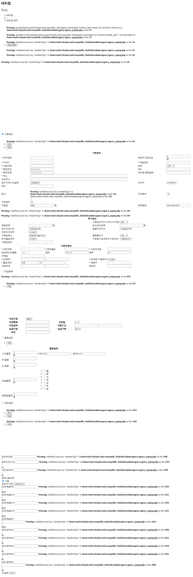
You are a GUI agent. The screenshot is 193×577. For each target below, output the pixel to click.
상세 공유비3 (7, 546)
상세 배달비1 (7, 486)
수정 (9, 416)
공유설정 (8, 403)
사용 (7, 481)
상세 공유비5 (7, 562)
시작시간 (42, 353)
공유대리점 (6, 456)
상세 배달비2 (7, 495)
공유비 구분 (7, 484)
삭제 (9, 424)
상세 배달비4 (7, 511)
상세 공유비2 (7, 538)
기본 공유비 (7, 470)
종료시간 (77, 353)
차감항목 (8, 271)
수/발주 (4, 573)
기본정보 (8, 134)
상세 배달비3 (7, 503)
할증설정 (8, 338)
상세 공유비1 (7, 530)
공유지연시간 (7, 462)
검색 (12, 45)
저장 (9, 147)
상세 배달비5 (7, 519)
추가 (9, 413)
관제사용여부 (7, 478)
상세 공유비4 (7, 554)
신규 (9, 144)
